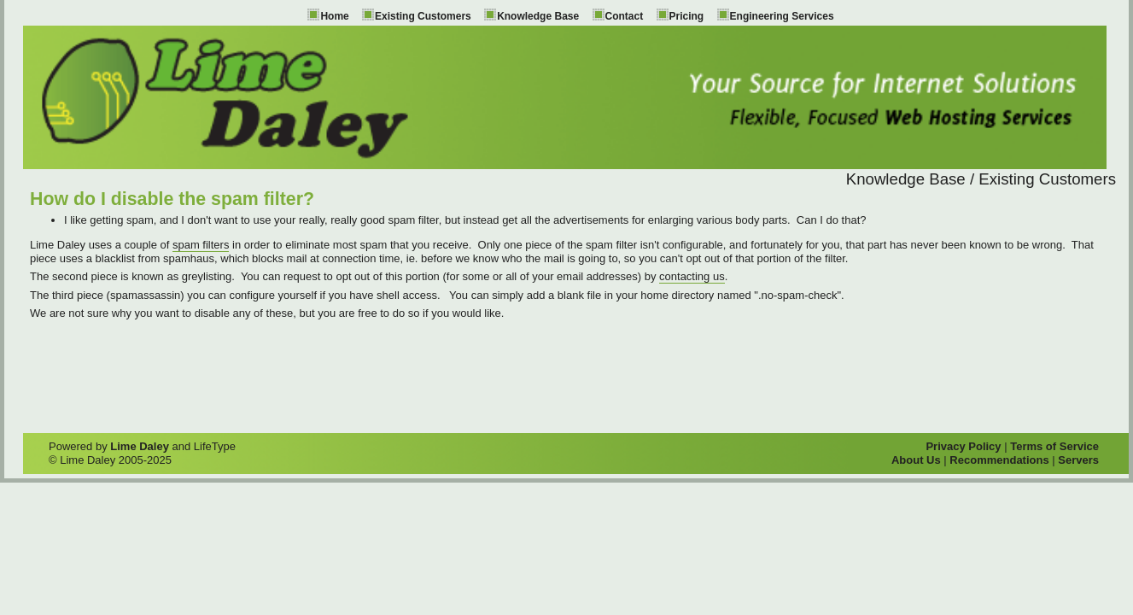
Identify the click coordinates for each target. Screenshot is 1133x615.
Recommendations (998, 460)
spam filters (200, 244)
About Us (916, 460)
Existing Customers (423, 16)
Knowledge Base (538, 16)
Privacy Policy (963, 446)
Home (334, 16)
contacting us (692, 276)
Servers (1078, 460)
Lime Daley (139, 446)
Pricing (686, 16)
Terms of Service (1054, 446)
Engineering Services (782, 16)
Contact (624, 16)
